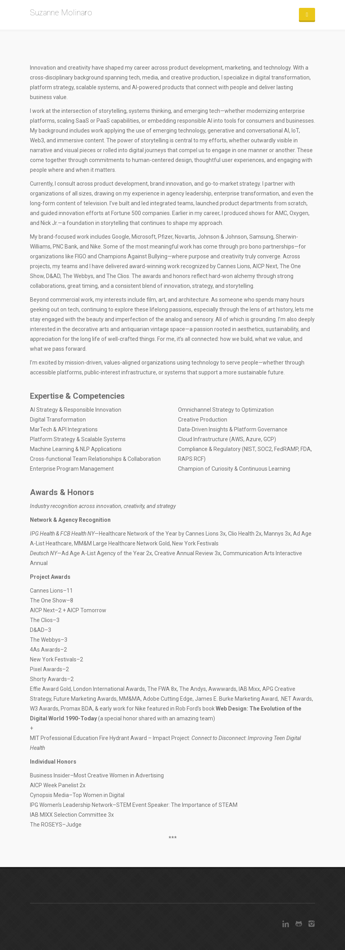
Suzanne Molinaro (61, 12)
